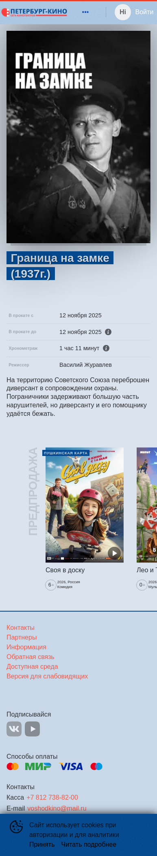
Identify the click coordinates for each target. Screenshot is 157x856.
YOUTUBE (32, 728)
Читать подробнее (89, 844)
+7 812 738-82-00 (52, 797)
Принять (42, 844)
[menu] (80, 12)
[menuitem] (85, 12)
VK (14, 728)
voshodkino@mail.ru (56, 808)
